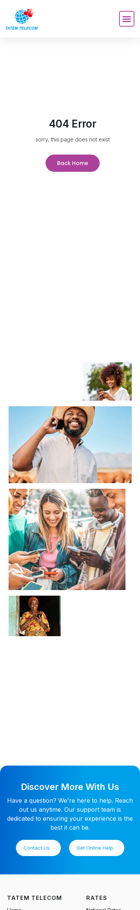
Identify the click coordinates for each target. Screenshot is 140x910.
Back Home (72, 163)
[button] (127, 19)
